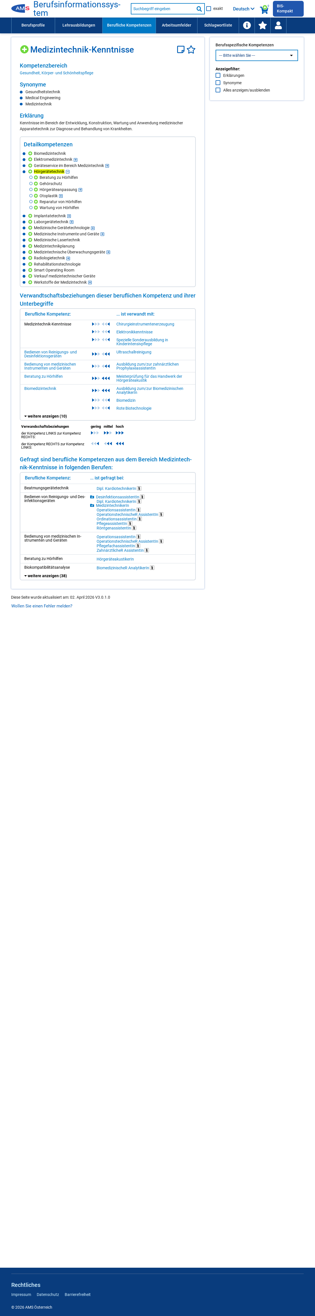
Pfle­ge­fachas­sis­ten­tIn (118, 546)
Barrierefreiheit (78, 1294)
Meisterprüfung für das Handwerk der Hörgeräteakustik (149, 378)
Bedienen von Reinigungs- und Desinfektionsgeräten (50, 354)
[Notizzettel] (181, 50)
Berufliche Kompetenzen (129, 25)
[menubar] (157, 25)
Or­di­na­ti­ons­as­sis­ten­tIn (119, 519)
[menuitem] (33, 25)
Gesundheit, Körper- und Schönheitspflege (56, 73)
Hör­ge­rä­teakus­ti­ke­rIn (115, 559)
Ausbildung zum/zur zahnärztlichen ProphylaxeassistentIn (147, 366)
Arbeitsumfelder (176, 25)
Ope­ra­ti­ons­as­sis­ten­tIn (119, 510)
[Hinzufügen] (25, 47)
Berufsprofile (33, 25)
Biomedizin (126, 400)
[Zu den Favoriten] (262, 25)
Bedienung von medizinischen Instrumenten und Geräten (50, 366)
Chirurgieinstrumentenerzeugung (145, 324)
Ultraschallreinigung (133, 352)
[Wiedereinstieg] (278, 25)
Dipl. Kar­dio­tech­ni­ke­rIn (119, 488)
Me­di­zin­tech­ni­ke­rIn (112, 505)
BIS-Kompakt (285, 8)
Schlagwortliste (218, 25)
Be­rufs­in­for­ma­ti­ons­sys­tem (76, 8)
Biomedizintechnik (40, 388)
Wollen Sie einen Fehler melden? (41, 606)
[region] (108, 69)
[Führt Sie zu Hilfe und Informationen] (247, 25)
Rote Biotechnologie (133, 408)
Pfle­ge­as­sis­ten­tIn (114, 523)
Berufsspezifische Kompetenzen (245, 57)
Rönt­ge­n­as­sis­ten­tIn (116, 528)
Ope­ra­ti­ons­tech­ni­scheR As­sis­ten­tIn (130, 514)
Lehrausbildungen (78, 25)
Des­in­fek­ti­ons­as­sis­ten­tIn (120, 497)
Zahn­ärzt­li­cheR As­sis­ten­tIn (123, 550)
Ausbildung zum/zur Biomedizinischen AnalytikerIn (149, 390)
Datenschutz (48, 1294)
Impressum (21, 1294)
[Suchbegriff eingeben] (163, 8)
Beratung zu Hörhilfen (43, 376)
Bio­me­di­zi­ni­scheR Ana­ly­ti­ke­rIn (125, 568)
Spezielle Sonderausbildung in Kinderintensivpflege (142, 342)
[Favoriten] (191, 50)
